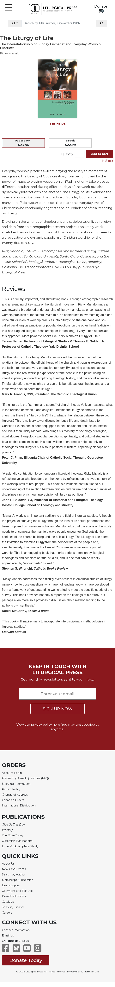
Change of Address (15, 794)
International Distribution (19, 805)
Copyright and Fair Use (17, 891)
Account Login (12, 773)
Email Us (8, 935)
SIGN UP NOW (57, 708)
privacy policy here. (46, 724)
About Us (8, 863)
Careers (7, 912)
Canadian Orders (13, 800)
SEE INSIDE (57, 123)
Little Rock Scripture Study (20, 846)
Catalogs (8, 901)
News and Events (14, 869)
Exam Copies (11, 885)
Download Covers (14, 896)
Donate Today (25, 960)
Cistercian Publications (17, 841)
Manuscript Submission (17, 880)
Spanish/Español (13, 907)
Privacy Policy (75, 971)
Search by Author (13, 874)
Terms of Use (92, 971)
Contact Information (16, 930)
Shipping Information (16, 783)
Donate (100, 6)
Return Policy (11, 789)
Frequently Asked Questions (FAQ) (25, 778)
